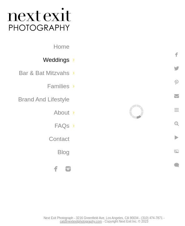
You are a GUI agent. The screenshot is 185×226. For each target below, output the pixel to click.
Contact (59, 139)
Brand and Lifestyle (43, 99)
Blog (63, 152)
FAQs (61, 125)
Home (61, 46)
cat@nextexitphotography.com (92, 219)
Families (58, 86)
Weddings (56, 59)
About (61, 112)
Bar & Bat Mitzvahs (44, 73)
